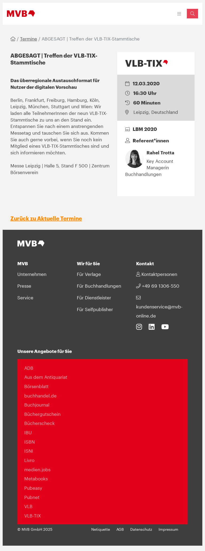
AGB (120, 529)
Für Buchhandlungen (99, 285)
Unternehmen (31, 274)
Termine (28, 38)
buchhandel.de (40, 395)
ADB (28, 368)
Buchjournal (36, 404)
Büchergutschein (42, 414)
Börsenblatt (36, 386)
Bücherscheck (39, 423)
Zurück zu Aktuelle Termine (46, 218)
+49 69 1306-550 (157, 285)
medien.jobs (37, 469)
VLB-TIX (32, 515)
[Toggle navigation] (179, 14)
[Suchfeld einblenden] (192, 13)
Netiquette (100, 529)
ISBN (29, 441)
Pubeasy (33, 487)
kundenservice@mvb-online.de (159, 306)
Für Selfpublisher (95, 309)
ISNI (28, 450)
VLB (28, 506)
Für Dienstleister (94, 297)
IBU (28, 432)
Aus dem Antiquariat (45, 377)
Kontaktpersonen (156, 274)
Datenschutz (141, 529)
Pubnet (32, 497)
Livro (29, 460)
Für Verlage (89, 274)
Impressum (168, 529)
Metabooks (36, 478)
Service (25, 297)
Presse (24, 285)
